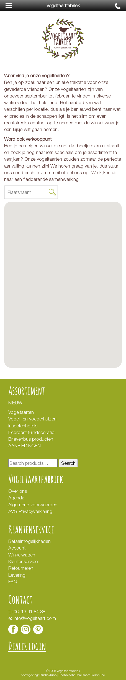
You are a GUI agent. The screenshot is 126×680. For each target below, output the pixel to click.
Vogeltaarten (21, 412)
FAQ (12, 581)
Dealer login (27, 646)
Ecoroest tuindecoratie (31, 432)
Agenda (16, 498)
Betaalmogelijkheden (29, 541)
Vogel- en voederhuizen (32, 419)
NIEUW (15, 403)
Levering (16, 575)
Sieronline (98, 675)
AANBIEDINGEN (24, 445)
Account (16, 548)
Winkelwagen (21, 555)
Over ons (17, 491)
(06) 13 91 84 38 (28, 611)
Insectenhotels (22, 425)
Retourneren (20, 568)
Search (68, 463)
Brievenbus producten (30, 439)
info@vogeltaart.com (35, 618)
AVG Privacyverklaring (31, 511)
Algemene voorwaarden (32, 504)
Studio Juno (48, 675)
